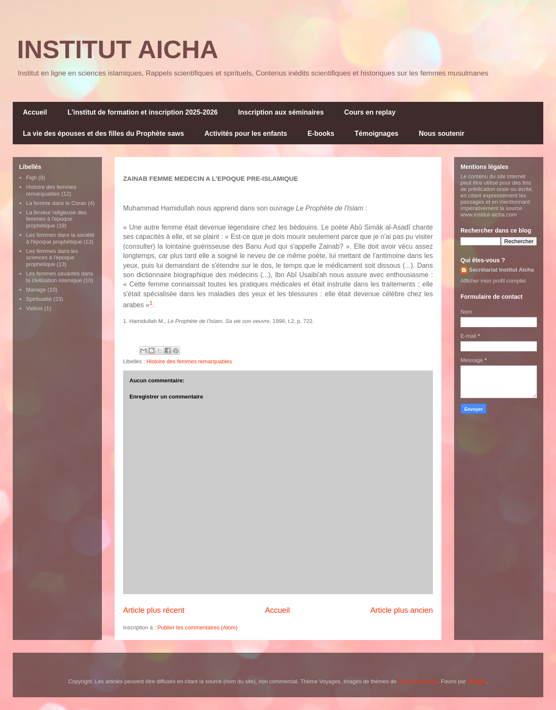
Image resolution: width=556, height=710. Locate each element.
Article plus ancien (401, 610)
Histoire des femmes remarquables (189, 361)
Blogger (477, 681)
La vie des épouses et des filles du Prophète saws (103, 133)
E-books (320, 133)
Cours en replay (370, 112)
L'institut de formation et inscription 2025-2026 (142, 112)
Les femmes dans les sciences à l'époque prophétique (52, 257)
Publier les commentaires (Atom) (197, 627)
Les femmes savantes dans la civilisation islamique (59, 276)
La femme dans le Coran (56, 203)
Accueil (35, 112)
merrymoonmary (418, 681)
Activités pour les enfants (246, 133)
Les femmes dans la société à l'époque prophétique (60, 238)
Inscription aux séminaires (281, 112)
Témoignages (377, 133)
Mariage (36, 289)
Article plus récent (154, 610)
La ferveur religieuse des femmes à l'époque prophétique (56, 219)
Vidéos (34, 308)
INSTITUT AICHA (117, 49)
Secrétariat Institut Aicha (501, 270)
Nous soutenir (442, 133)
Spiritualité (39, 299)
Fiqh (31, 177)
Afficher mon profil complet (493, 281)
